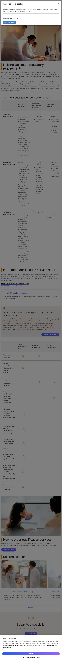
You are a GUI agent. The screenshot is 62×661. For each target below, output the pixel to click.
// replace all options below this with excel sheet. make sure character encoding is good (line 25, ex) (31, 14)
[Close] (58, 4)
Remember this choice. (10, 19)
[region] (31, 648)
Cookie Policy (49, 645)
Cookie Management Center (14, 645)
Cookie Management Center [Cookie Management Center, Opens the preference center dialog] (31, 657)
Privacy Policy (7, 647)
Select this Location (9, 22)
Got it (31, 653)
